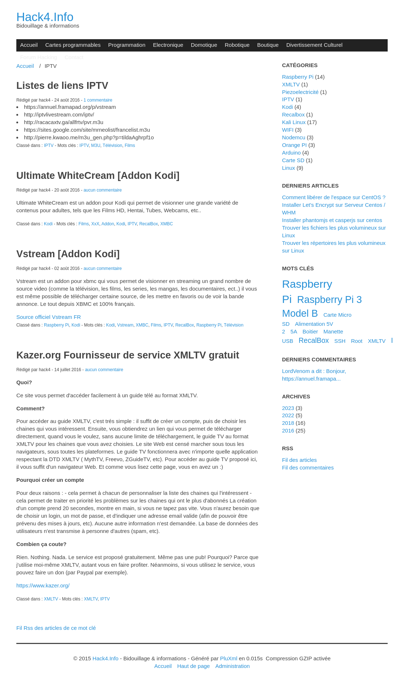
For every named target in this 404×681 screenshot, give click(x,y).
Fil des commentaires (308, 467)
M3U (95, 145)
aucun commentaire (102, 190)
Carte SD (293, 160)
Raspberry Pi (56, 325)
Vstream (125, 325)
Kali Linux (294, 122)
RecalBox (148, 223)
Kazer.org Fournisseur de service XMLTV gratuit (127, 355)
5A (293, 331)
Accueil (28, 45)
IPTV (49, 145)
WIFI (288, 130)
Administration (232, 666)
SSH (340, 341)
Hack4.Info (45, 17)
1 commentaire (97, 100)
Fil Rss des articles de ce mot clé (56, 628)
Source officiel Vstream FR (48, 317)
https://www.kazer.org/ (43, 585)
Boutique (268, 45)
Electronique (168, 45)
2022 (288, 415)
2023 (288, 408)
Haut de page (193, 666)
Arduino (291, 152)
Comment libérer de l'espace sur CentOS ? (333, 197)
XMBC (166, 223)
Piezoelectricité (300, 92)
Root (357, 341)
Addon (107, 223)
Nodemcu (293, 137)
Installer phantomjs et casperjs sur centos (332, 220)
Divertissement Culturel (314, 45)
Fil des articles (299, 460)
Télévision (112, 145)
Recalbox (293, 114)
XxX (95, 223)
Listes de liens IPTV (62, 85)
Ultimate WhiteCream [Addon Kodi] (97, 175)
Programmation (126, 45)
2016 (288, 430)
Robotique (237, 45)
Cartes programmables (73, 45)
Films (130, 145)
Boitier (310, 331)
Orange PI (294, 145)
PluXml (228, 658)
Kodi (48, 223)
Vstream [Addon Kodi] (68, 254)
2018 (288, 423)
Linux (288, 168)
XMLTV (51, 599)
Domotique (204, 45)
